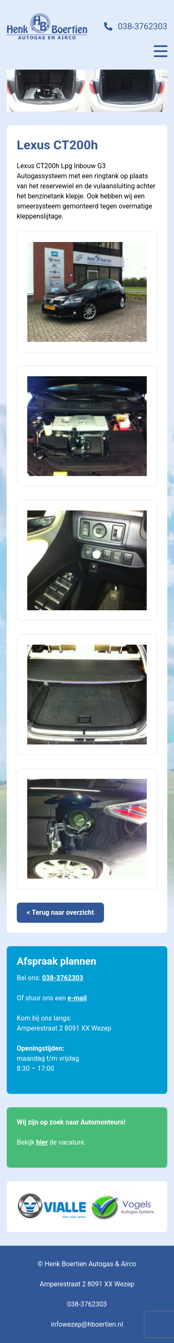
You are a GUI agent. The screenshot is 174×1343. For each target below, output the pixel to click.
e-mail (77, 998)
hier (42, 1142)
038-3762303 (142, 26)
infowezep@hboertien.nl (87, 1324)
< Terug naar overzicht (60, 912)
